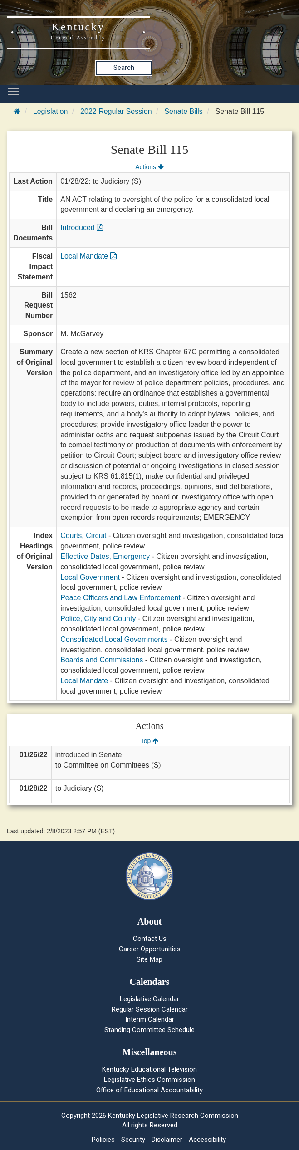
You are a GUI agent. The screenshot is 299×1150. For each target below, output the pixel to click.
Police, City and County (98, 618)
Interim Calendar (149, 1019)
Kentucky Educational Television (149, 1069)
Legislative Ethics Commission (149, 1080)
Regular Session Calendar (150, 1009)
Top (149, 740)
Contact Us (150, 939)
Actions (149, 167)
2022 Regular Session (116, 111)
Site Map (149, 959)
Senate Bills (183, 111)
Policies (103, 1139)
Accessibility (207, 1139)
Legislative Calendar (149, 999)
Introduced (81, 227)
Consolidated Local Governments (114, 639)
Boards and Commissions (101, 660)
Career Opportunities (150, 949)
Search (123, 68)
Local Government (90, 577)
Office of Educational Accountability (149, 1090)
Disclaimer (167, 1139)
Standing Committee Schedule (149, 1030)
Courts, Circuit (83, 535)
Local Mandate (88, 256)
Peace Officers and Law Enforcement (120, 598)
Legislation (50, 111)
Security (133, 1139)
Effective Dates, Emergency (105, 556)
